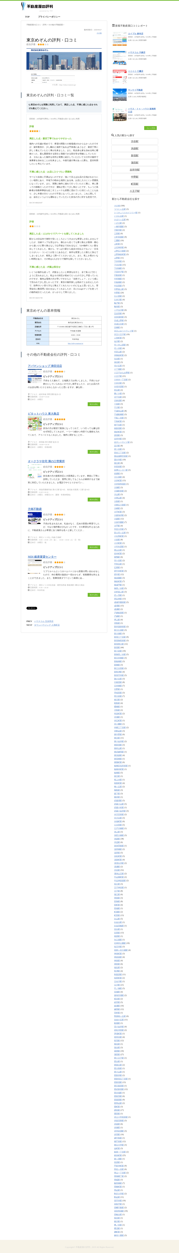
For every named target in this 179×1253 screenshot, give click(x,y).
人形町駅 (118, 338)
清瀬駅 (117, 867)
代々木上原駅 (120, 345)
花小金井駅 (119, 1027)
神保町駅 (118, 954)
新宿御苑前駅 (120, 641)
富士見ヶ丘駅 (120, 533)
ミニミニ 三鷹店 (135, 71)
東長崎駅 (118, 759)
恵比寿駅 (118, 599)
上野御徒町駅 (120, 254)
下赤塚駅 (118, 268)
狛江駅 (117, 884)
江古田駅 (118, 825)
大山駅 (117, 494)
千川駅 (117, 407)
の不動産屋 (55, 25)
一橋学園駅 (119, 227)
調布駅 (117, 1110)
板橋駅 (117, 773)
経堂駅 (117, 1002)
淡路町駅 (118, 860)
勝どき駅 (118, 394)
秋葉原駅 (118, 974)
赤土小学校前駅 (121, 1117)
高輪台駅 (118, 1214)
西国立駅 (118, 1065)
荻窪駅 (117, 1041)
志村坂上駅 (119, 592)
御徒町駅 (118, 581)
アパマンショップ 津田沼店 (45, 365)
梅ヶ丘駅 (118, 787)
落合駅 (117, 1048)
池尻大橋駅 (119, 835)
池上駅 (117, 832)
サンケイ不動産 (135, 90)
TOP (27, 17)
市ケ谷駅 (118, 561)
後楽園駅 (118, 578)
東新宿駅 (118, 745)
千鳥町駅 (118, 421)
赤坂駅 (117, 1124)
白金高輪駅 (119, 926)
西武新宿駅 (119, 1089)
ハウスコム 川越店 (136, 52)
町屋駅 (117, 912)
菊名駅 (117, 1044)
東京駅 (117, 738)
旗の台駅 (118, 679)
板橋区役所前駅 (121, 766)
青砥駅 (117, 1180)
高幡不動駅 (119, 1208)
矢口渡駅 (118, 940)
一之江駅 (118, 223)
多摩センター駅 (121, 470)
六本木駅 (118, 383)
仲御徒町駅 (119, 355)
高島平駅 (118, 1204)
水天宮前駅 (119, 814)
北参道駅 (118, 400)
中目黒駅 (118, 286)
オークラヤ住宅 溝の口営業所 (46, 461)
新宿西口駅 (119, 644)
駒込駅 (117, 1197)
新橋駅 (117, 665)
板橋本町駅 (119, 769)
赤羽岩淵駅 (119, 1131)
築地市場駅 (119, 995)
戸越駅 (117, 616)
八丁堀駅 (118, 369)
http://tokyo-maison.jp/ (75, 343)
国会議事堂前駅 (121, 456)
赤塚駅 (117, 1128)
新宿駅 (134, 155)
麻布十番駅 (119, 1235)
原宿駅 (117, 435)
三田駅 (117, 234)
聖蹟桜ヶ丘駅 (120, 1016)
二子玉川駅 (119, 310)
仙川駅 (117, 341)
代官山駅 (118, 352)
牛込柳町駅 (119, 877)
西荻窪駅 (118, 1096)
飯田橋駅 (118, 1183)
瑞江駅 (117, 894)
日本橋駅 (118, 686)
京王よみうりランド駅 (124, 331)
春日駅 (117, 700)
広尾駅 (117, 567)
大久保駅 (118, 477)
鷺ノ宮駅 (118, 1225)
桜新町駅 (118, 783)
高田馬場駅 (119, 1211)
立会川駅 (118, 981)
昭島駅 (117, 703)
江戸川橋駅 (119, 828)
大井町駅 (118, 480)
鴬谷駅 (117, 1218)
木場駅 (117, 717)
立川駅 (117, 985)
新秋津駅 (118, 672)
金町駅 (117, 1148)
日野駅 (117, 689)
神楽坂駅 (118, 957)
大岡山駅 (118, 498)
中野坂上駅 (119, 289)
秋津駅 (117, 971)
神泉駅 (117, 961)
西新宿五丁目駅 (121, 1079)
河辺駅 (117, 842)
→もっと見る (150, 128)
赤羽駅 (117, 1134)
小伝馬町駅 (119, 536)
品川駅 (117, 446)
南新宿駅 (118, 428)
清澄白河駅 (119, 863)
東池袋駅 (118, 755)
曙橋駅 (117, 707)
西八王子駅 (119, 1058)
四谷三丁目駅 (120, 453)
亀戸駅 (117, 303)
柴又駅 (117, 776)
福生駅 (117, 968)
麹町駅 (117, 1232)
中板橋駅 (118, 282)
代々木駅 (118, 348)
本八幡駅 (118, 724)
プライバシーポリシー (49, 17)
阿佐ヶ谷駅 (119, 1169)
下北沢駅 (118, 265)
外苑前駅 (118, 467)
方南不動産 (35, 509)
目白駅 (117, 929)
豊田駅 (117, 1114)
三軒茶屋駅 (119, 237)
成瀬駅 (117, 609)
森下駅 (117, 794)
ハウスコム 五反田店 (43, 621)
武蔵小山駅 (119, 804)
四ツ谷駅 (118, 449)
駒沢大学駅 (119, 1194)
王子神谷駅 (119, 887)
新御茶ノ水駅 (120, 654)
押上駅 (117, 620)
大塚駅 (117, 487)
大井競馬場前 (120, 484)
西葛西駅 (118, 1100)
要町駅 (117, 1107)
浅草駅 (117, 853)
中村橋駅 (118, 279)
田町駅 (117, 905)
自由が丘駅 (119, 1020)
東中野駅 (118, 734)
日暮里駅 (118, 682)
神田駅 (117, 964)
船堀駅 (117, 1023)
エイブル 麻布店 (135, 34)
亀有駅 (117, 307)
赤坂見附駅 (119, 1121)
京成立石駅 (119, 324)
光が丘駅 (118, 366)
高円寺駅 (118, 1201)
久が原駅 (118, 296)
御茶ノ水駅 (119, 588)
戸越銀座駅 (119, 613)
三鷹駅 (117, 240)
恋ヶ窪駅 (118, 595)
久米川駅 (118, 300)
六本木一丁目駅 (121, 380)
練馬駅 (117, 1009)
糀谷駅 (117, 999)
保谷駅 (117, 362)
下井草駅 (118, 261)
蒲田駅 (134, 162)
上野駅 (117, 258)
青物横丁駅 (119, 1176)
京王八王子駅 (120, 334)
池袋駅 (134, 148)
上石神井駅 (119, 247)
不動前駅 (118, 275)
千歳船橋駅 (119, 414)
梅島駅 (117, 790)
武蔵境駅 (118, 801)
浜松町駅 (118, 856)
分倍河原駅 (119, 387)
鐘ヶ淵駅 (118, 1159)
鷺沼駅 (117, 1228)
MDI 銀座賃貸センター (42, 556)
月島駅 (117, 710)
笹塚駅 (117, 992)
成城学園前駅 (120, 602)
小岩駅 (117, 540)
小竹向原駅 (119, 547)
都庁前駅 (118, 1141)
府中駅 (117, 574)
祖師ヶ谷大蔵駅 (121, 950)
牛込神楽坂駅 (120, 881)
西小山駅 (118, 1072)
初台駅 (117, 390)
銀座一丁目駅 (120, 1152)
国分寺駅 (118, 460)
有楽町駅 (118, 714)
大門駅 (117, 526)
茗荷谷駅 (118, 1037)
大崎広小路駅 (120, 505)
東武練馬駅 (119, 752)
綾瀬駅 (117, 1006)
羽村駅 (117, 1013)
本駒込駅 (118, 731)
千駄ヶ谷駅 (119, 418)
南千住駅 (118, 425)
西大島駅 (118, 1068)
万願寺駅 (118, 230)
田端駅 (117, 908)
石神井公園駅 (120, 943)
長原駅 (117, 1162)
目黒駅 (117, 933)
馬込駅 (117, 1190)
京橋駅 (117, 327)
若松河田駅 (119, 1030)
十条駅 (117, 404)
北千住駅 (118, 397)
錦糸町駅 (118, 1155)
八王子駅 (135, 191)
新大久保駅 (119, 630)
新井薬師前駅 (120, 627)
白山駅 (117, 919)
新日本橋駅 (119, 658)
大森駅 (117, 519)
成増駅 (117, 606)
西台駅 (117, 1061)
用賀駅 (117, 898)
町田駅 (134, 184)
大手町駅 (118, 512)
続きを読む (94, 404)
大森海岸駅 (119, 515)
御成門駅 (118, 585)
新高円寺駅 (119, 675)
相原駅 (117, 936)
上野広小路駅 (120, 251)
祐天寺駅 (118, 947)
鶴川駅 (117, 1221)
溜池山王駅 (119, 874)
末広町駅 (118, 721)
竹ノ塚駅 (118, 988)
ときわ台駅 (119, 216)
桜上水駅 (118, 780)
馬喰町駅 (118, 1187)
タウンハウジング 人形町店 (47, 625)
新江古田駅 (119, 668)
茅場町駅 (118, 1034)
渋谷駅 (134, 141)
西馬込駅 (118, 1103)
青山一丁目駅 (120, 1173)
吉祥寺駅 (135, 169)
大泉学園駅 (119, 522)
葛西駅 (117, 1051)
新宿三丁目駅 (120, 637)
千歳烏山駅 (119, 411)
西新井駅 (118, 1075)
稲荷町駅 (118, 978)
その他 (99, 33)
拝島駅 (117, 623)
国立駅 (117, 463)
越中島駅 (118, 1138)
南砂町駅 (118, 432)
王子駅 (117, 891)
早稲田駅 (118, 693)
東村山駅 (118, 748)
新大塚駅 (118, 634)
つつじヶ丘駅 (120, 209)
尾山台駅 (118, 550)
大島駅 (117, 501)
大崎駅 (117, 508)
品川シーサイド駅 (122, 442)
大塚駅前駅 (119, 491)
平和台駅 (118, 564)
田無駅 (117, 901)
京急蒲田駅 (119, 317)
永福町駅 (118, 821)
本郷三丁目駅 (120, 727)
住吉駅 (117, 359)
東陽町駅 (118, 762)
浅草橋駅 (118, 849)
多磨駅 (117, 474)
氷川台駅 (118, 818)
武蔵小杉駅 (119, 807)
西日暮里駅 (119, 1086)
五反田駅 (118, 314)
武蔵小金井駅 (120, 811)
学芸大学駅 (119, 529)
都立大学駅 (119, 1145)
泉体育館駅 (119, 846)
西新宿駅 (118, 1082)
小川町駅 (118, 543)
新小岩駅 (118, 651)
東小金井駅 (119, 741)
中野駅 (134, 176)
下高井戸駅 (119, 272)
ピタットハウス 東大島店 (43, 413)
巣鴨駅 (117, 557)
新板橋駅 (118, 661)
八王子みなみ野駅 (122, 373)
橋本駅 (117, 797)
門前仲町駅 (119, 1166)
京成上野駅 (119, 320)
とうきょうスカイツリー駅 (126, 213)
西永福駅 (118, 1093)
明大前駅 (118, 696)
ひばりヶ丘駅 (120, 220)
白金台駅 (118, 922)
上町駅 (117, 244)
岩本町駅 (118, 554)
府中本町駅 (119, 571)
